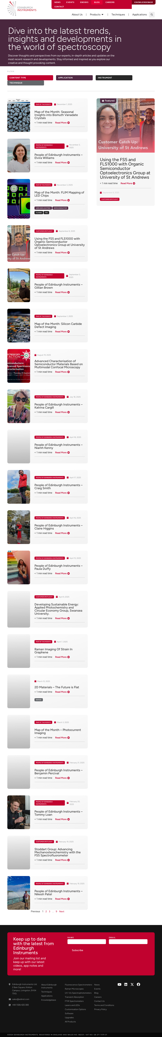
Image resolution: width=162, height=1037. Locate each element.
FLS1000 (39, 213)
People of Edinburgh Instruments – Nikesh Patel (58, 892)
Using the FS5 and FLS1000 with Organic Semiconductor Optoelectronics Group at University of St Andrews (59, 243)
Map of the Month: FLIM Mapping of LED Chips (59, 194)
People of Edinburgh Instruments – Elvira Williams (58, 156)
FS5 (46, 213)
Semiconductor (60, 208)
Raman (38, 700)
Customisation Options (75, 1009)
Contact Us (99, 1001)
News (57, 2)
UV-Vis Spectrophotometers (78, 993)
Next (61, 911)
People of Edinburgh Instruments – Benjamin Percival (58, 771)
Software (69, 1013)
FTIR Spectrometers (74, 1001)
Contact (59, 7)
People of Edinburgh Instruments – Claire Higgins (58, 526)
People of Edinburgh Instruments (44, 146)
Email (112, 938)
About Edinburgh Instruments (49, 986)
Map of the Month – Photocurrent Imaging (57, 731)
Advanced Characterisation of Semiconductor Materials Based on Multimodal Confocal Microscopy (58, 364)
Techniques (46, 992)
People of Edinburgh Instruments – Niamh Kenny (58, 446)
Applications (47, 996)
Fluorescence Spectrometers (78, 984)
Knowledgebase (48, 1000)
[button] (152, 14)
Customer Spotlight (44, 231)
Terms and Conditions (104, 1005)
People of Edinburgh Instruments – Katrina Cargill (58, 406)
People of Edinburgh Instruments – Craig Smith (58, 486)
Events (70, 2)
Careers (110, 2)
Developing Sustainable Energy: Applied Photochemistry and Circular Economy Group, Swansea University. (58, 608)
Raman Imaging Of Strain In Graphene (53, 650)
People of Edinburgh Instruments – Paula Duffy (58, 567)
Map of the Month (43, 104)
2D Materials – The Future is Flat (56, 687)
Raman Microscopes (74, 989)
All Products (70, 1021)
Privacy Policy (100, 1009)
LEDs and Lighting (43, 208)
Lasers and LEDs (72, 1005)
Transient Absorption (74, 997)
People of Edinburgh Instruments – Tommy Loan (58, 813)
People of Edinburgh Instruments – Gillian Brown (58, 286)
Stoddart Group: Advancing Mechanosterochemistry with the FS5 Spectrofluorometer (57, 852)
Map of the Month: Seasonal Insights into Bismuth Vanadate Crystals (56, 115)
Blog (97, 2)
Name (71, 938)
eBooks (84, 2)
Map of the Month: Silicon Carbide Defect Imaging (58, 325)
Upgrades (69, 1017)
